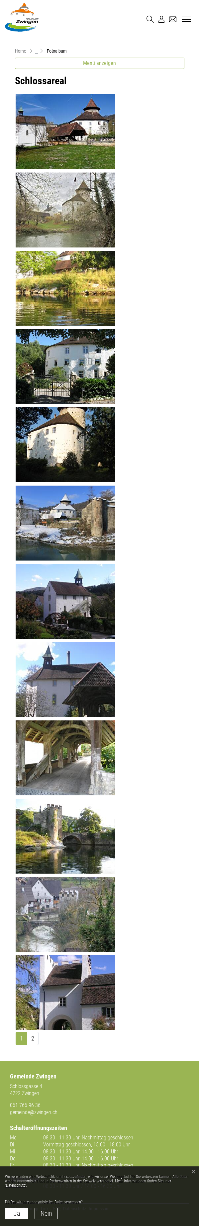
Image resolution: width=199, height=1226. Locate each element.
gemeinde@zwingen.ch (33, 1112)
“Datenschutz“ (15, 1185)
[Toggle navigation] (185, 20)
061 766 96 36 (25, 1105)
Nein (46, 1213)
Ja (17, 1213)
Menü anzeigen (99, 63)
